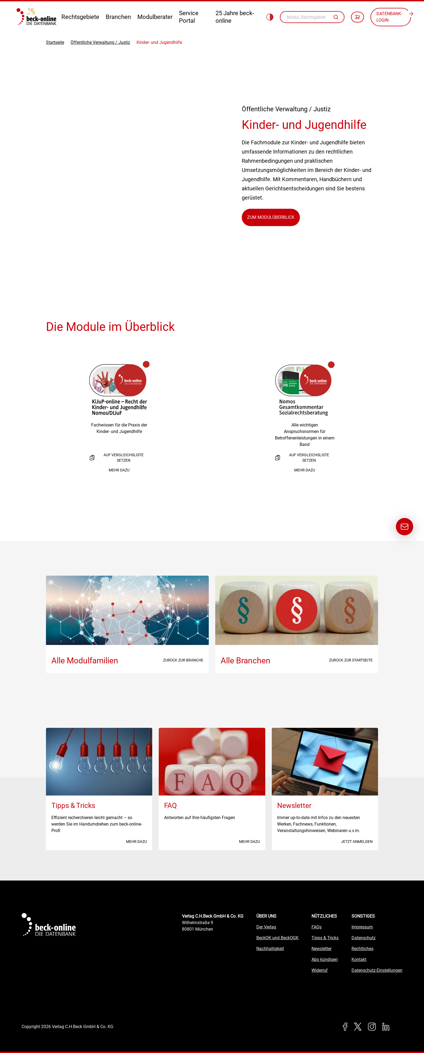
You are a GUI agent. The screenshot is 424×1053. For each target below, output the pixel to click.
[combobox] (312, 17)
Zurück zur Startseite (351, 660)
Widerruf (320, 970)
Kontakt (359, 959)
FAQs (317, 927)
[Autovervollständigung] (336, 17)
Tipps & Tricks (325, 937)
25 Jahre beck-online (235, 17)
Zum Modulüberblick (270, 217)
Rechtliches (362, 948)
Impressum (362, 927)
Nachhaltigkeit (270, 948)
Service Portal (188, 17)
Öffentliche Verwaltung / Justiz (100, 42)
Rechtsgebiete (80, 17)
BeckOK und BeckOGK (277, 937)
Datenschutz (364, 937)
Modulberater (155, 17)
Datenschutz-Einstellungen (377, 970)
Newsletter (322, 948)
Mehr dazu (119, 470)
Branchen (118, 17)
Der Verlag (266, 927)
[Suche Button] (336, 17)
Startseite (55, 42)
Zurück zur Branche (183, 660)
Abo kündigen (325, 959)
